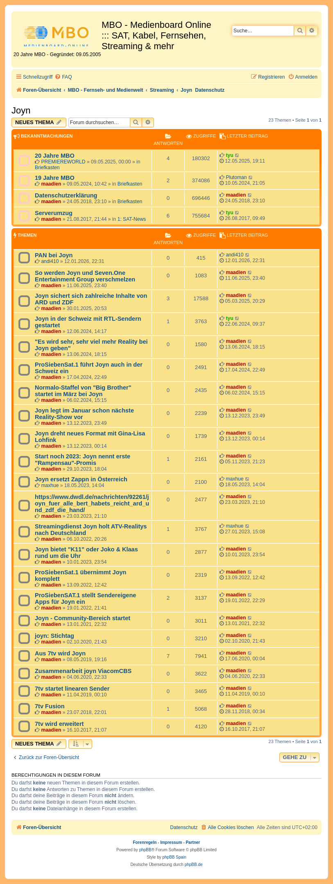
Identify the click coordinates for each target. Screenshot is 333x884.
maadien (51, 184)
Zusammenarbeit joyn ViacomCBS (83, 671)
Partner (193, 842)
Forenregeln (145, 842)
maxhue (50, 485)
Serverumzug (53, 213)
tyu (229, 155)
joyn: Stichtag (54, 635)
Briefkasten (47, 167)
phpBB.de (194, 864)
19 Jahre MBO (55, 178)
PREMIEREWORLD (63, 162)
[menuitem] (63, 77)
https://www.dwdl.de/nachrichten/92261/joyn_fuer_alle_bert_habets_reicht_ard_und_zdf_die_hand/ (92, 503)
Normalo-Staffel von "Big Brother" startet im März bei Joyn (83, 390)
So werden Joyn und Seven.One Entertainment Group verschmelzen (85, 276)
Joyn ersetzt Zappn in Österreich (81, 479)
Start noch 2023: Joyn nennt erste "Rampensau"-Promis (82, 459)
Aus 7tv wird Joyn (60, 653)
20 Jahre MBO (55, 155)
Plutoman (236, 177)
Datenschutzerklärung (66, 195)
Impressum (171, 842)
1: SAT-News (132, 219)
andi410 (50, 261)
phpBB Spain (174, 857)
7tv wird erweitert (59, 724)
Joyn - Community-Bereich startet (82, 618)
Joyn (20, 110)
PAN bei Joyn (54, 255)
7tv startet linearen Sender (72, 688)
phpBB (145, 850)
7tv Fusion (50, 706)
